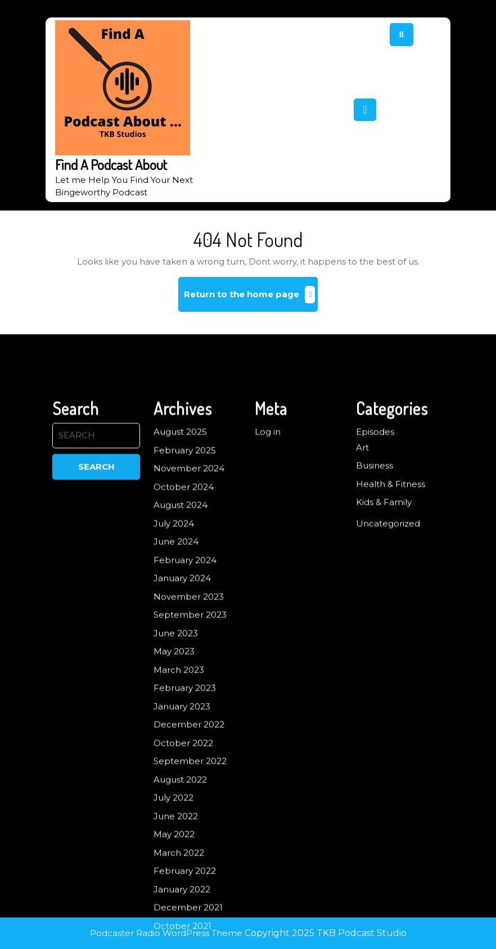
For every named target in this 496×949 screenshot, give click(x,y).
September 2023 (190, 703)
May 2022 (174, 922)
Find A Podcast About (111, 164)
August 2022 (180, 867)
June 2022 (176, 904)
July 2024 (174, 611)
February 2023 (185, 776)
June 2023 (176, 721)
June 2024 (176, 630)
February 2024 (185, 648)
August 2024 (181, 593)
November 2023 (189, 684)
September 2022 (190, 849)
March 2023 (179, 758)
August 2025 (180, 520)
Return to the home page (251, 298)
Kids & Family (384, 590)
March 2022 (179, 940)
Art (362, 535)
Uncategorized (388, 611)
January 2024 (182, 666)
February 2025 (185, 538)
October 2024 (184, 575)
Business (374, 554)
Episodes (375, 520)
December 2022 (189, 813)
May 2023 (174, 740)
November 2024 (189, 557)
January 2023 (182, 794)
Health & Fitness (390, 572)
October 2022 (183, 831)
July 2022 (173, 886)
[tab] (365, 110)
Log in (268, 520)
